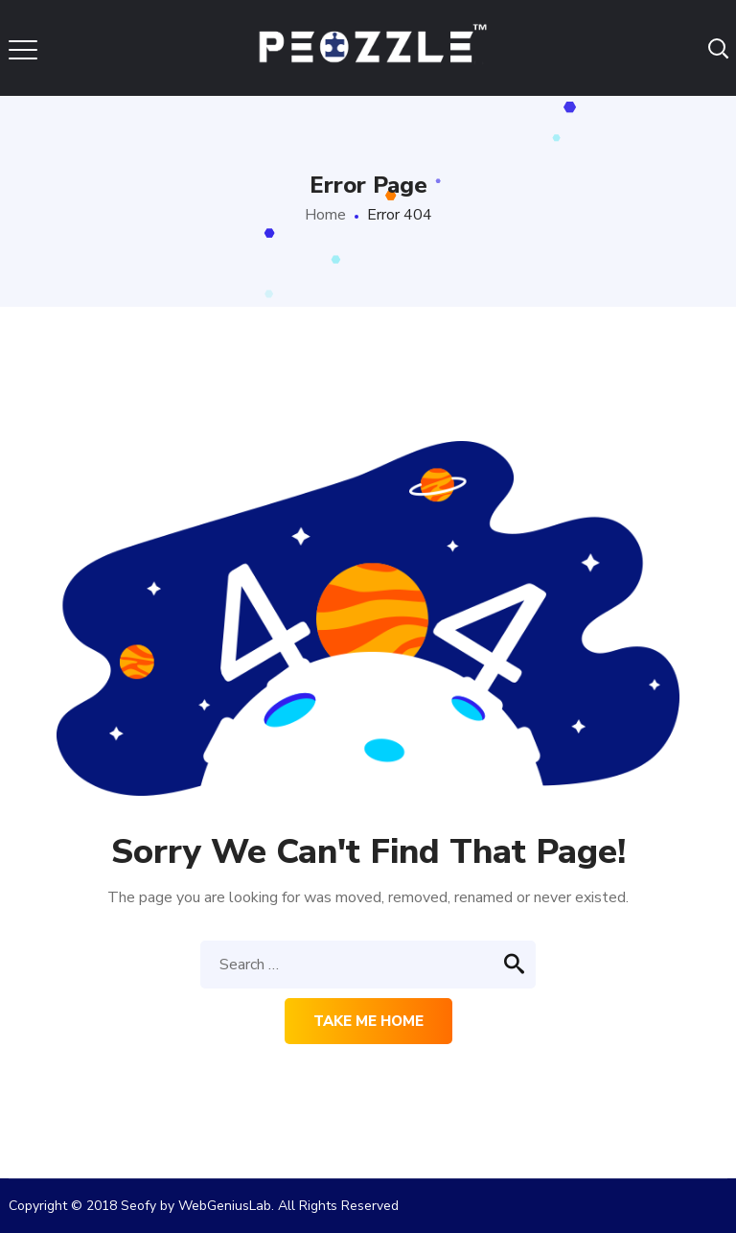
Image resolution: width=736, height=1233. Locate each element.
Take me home (368, 1021)
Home (325, 214)
